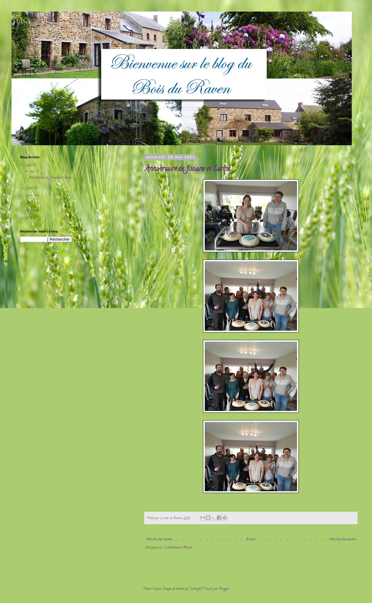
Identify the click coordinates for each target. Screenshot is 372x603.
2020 (30, 188)
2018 (29, 203)
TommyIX (196, 589)
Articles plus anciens (342, 539)
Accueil (250, 539)
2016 (29, 218)
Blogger (224, 589)
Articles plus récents (159, 539)
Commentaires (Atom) (178, 547)
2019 (29, 196)
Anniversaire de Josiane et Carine (187, 169)
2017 (29, 210)
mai (32, 171)
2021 (29, 165)
